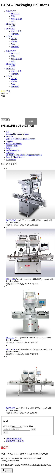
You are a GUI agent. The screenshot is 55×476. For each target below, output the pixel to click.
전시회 (14, 39)
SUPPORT (10, 29)
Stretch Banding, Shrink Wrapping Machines (24, 155)
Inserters (9, 136)
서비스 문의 (16, 31)
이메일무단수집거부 (15, 441)
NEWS (9, 36)
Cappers (9, 141)
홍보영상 (15, 46)
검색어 (27, 426)
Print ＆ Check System (15, 157)
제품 (13, 26)
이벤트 (14, 41)
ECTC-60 (10, 338)
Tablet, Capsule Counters (20, 139)
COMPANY (11, 11)
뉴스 (13, 44)
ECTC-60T (11, 349)
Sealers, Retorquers (14, 143)
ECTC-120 (10, 408)
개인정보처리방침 (14, 438)
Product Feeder (12, 146)
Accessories (11, 160)
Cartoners (10, 152)
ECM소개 (15, 13)
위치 (13, 21)
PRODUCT (10, 24)
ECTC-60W (11, 220)
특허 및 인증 (16, 19)
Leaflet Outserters (13, 150)
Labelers (9, 148)
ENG (8, 91)
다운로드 (15, 34)
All (7, 131)
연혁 (13, 16)
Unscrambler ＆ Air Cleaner (17, 134)
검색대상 (7, 426)
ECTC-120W (11, 279)
